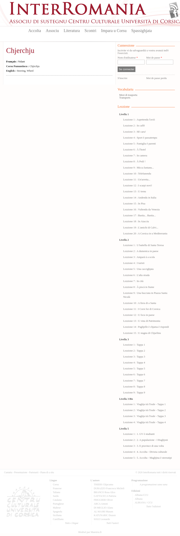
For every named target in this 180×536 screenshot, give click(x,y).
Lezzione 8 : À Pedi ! (134, 161)
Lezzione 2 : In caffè (134, 125)
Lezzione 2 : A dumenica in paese (140, 251)
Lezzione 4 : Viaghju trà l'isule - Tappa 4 (144, 422)
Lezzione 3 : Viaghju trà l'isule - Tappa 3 (144, 416)
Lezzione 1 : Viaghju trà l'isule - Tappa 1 (144, 404)
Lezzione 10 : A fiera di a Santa (139, 303)
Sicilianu (57, 515)
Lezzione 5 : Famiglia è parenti (139, 143)
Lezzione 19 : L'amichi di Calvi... (140, 227)
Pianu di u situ (47, 472)
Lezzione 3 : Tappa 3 (134, 356)
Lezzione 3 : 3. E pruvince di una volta (143, 445)
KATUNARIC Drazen (105, 515)
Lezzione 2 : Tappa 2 (134, 350)
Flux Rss (174, 6)
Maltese (57, 507)
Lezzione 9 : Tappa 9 (134, 392)
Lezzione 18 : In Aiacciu (136, 221)
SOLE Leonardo (102, 519)
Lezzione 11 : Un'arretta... (136, 179)
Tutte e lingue (71, 523)
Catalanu (57, 499)
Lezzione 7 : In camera (135, 155)
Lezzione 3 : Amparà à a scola (139, 257)
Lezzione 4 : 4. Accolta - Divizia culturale (145, 451)
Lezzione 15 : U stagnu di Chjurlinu (142, 333)
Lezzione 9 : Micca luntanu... (138, 167)
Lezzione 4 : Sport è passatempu (140, 137)
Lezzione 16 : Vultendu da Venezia (141, 209)
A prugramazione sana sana (153, 484)
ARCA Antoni (101, 503)
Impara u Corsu (113, 30)
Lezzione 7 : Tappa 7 (134, 380)
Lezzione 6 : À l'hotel (134, 149)
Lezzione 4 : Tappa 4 (134, 362)
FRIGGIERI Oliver (103, 499)
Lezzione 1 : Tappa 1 (134, 344)
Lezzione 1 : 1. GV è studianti (139, 434)
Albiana (139, 498)
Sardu (56, 496)
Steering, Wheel (20, 70)
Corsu (56, 484)
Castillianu (58, 519)
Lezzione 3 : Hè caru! (134, 131)
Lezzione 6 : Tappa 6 (134, 374)
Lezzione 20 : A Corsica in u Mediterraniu (145, 233)
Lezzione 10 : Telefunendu (137, 173)
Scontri (90, 30)
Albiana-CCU (141, 495)
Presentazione (20, 472)
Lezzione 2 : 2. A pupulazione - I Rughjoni (145, 440)
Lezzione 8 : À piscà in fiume (138, 287)
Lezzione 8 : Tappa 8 (134, 386)
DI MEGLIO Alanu (103, 507)
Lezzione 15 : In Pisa (134, 203)
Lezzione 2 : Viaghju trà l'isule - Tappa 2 (144, 410)
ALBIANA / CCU (144, 502)
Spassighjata (141, 30)
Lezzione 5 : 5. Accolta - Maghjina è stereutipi (147, 457)
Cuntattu (8, 472)
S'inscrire (122, 78)
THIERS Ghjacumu (103, 484)
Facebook (174, 13)
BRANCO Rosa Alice (104, 492)
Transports (124, 97)
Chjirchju (22, 66)
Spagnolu (57, 511)
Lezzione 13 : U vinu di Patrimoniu (141, 321)
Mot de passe (154, 57)
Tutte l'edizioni (153, 506)
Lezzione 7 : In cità (133, 281)
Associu (52, 30)
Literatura (72, 30)
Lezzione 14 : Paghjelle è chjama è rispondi (146, 326)
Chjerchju (20, 51)
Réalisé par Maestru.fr (90, 532)
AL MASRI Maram (103, 511)
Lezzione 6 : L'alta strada (136, 275)
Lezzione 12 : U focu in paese (138, 315)
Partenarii (33, 472)
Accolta (34, 30)
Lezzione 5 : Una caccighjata (138, 269)
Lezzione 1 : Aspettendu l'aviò (139, 119)
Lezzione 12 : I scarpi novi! (137, 185)
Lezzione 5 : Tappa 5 (134, 368)
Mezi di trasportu (128, 95)
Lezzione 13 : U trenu (134, 191)
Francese (57, 488)
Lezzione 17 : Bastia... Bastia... (139, 215)
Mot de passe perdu (156, 78)
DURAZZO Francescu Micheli (109, 488)
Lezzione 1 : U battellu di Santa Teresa (143, 245)
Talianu (56, 492)
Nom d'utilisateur (128, 57)
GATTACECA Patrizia (105, 496)
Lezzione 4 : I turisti (133, 263)
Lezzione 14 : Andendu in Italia (139, 197)
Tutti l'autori (112, 523)
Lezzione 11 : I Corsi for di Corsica (141, 309)
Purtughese (58, 503)
